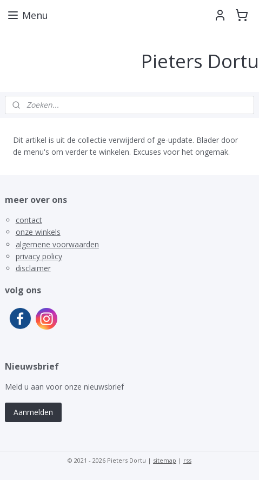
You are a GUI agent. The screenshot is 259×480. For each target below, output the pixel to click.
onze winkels (38, 232)
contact (29, 220)
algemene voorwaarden (57, 244)
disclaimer (33, 268)
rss (187, 460)
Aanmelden (33, 412)
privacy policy (39, 256)
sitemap (164, 460)
